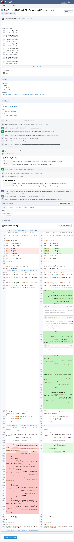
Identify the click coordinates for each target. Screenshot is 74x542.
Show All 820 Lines (22, 529)
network (7, 90)
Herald (6, 124)
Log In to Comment (10, 537)
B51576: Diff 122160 (34, 131)
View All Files (37, 67)
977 (5, 161)
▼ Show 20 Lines (32, 230)
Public (14, 13)
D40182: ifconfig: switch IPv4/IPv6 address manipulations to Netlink (41, 144)
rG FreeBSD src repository (10, 107)
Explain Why (8, 193)
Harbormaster (9, 131)
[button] (72, 2)
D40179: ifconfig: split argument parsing (34, 135)
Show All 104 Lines (22, 425)
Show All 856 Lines (22, 270)
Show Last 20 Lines (33, 529)
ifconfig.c (8, 215)
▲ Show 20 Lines (11, 270)
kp (6, 85)
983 (5, 164)
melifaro (14, 18)
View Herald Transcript (29, 124)
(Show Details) (34, 138)
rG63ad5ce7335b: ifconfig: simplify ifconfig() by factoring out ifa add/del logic (24, 94)
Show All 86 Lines (22, 230)
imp (7, 73)
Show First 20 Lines (12, 230)
